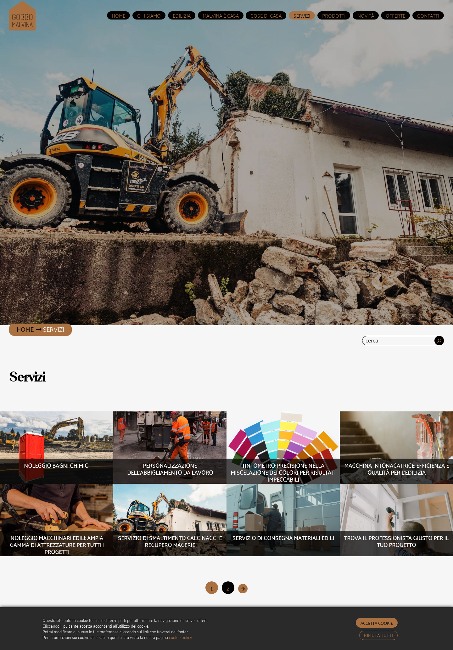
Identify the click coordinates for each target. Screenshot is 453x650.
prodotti (333, 15)
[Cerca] (439, 340)
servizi (302, 15)
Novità (365, 15)
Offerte (395, 15)
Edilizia (182, 15)
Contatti (428, 15)
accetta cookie (377, 623)
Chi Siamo (149, 15)
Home (25, 328)
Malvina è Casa (221, 15)
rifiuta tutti (378, 635)
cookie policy (180, 637)
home (118, 15)
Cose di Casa (266, 15)
